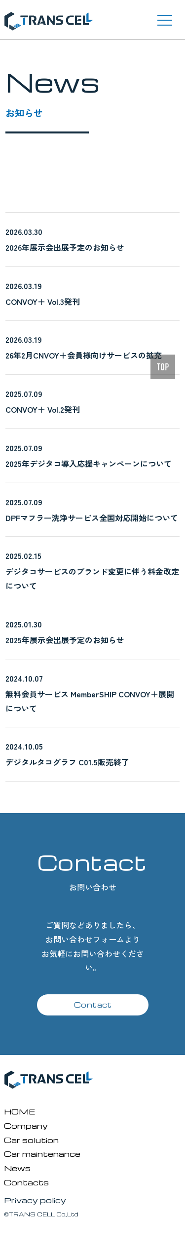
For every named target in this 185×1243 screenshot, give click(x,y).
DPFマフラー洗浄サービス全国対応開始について (91, 517)
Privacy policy (35, 1200)
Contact (93, 1005)
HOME (19, 1111)
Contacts (26, 1182)
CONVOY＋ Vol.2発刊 (42, 409)
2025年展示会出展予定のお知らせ (64, 640)
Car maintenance (42, 1153)
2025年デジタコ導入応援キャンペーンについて (88, 463)
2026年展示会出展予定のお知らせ (64, 247)
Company (26, 1125)
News (17, 1168)
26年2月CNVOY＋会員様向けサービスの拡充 (83, 355)
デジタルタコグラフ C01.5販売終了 (67, 762)
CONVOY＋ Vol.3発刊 (42, 301)
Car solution (31, 1140)
